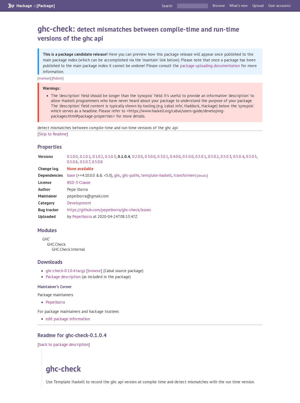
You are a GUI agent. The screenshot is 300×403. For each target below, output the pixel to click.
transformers (185, 175)
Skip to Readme (53, 134)
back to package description (64, 344)
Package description (63, 276)
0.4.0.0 (175, 156)
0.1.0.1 (85, 156)
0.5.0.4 (238, 156)
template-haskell (156, 175)
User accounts (279, 5)
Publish (58, 78)
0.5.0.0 (188, 156)
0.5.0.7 (85, 161)
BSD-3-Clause (78, 182)
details (202, 176)
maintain (44, 78)
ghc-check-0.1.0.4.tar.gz (65, 270)
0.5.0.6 (72, 161)
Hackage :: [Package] (35, 6)
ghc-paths (130, 175)
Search (167, 5)
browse (94, 270)
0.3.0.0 (150, 156)
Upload (258, 5)
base (71, 175)
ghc (117, 175)
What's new (238, 5)
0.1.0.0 (72, 156)
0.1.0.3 (110, 156)
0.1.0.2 (97, 156)
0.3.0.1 (162, 156)
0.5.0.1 (200, 156)
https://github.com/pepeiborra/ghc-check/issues (109, 209)
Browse (219, 5)
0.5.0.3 (226, 156)
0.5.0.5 (251, 156)
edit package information (68, 318)
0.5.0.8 (97, 161)
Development (79, 203)
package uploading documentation (210, 65)
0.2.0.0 (137, 156)
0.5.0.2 (213, 156)
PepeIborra (82, 216)
